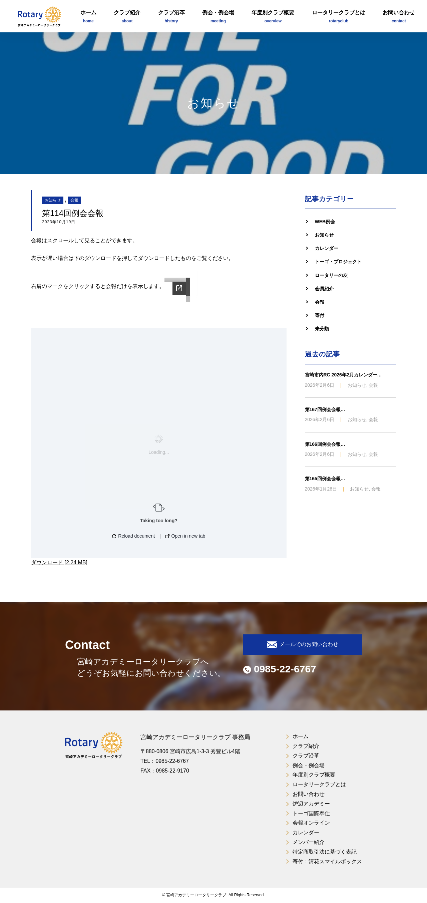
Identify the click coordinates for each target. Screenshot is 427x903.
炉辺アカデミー (311, 804)
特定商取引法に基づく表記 (325, 852)
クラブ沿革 (171, 17)
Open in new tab (185, 536)
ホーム (88, 17)
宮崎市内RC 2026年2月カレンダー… (343, 374)
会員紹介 (324, 288)
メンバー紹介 (309, 842)
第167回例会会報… (325, 409)
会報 (74, 200)
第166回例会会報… (325, 444)
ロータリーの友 (331, 275)
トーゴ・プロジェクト (338, 261)
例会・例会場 (218, 17)
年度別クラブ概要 (273, 17)
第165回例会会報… (325, 478)
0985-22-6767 (279, 668)
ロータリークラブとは (338, 17)
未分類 (322, 328)
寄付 (319, 315)
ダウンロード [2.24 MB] (59, 562)
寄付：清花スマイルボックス (327, 861)
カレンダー (326, 248)
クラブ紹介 (127, 17)
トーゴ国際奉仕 (311, 813)
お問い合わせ (399, 17)
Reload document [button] (133, 536)
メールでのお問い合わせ (302, 644)
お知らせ (53, 200)
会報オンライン (311, 823)
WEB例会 (325, 221)
